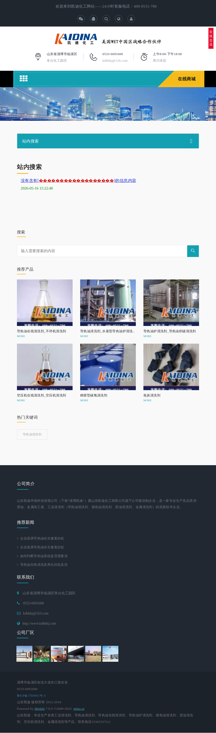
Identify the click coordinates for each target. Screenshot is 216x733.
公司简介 (26, 483)
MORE (21, 336)
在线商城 (186, 79)
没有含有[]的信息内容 (78, 180)
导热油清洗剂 (32, 434)
